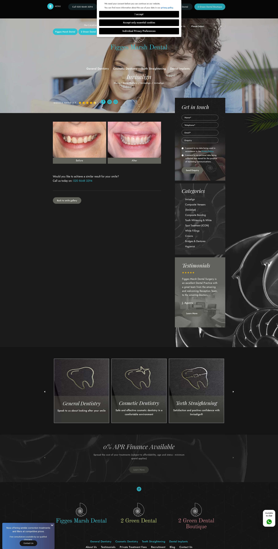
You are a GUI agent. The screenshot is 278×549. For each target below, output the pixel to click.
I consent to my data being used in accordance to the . (198, 150)
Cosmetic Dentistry (125, 69)
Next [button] (233, 458)
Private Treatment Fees (133, 547)
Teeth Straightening (153, 69)
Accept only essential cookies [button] (139, 22)
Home (117, 83)
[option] (200, 290)
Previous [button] (44, 458)
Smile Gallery (130, 83)
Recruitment (158, 547)
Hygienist (190, 246)
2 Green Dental (88, 31)
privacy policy (167, 7)
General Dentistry (97, 69)
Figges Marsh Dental (65, 31)
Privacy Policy (207, 151)
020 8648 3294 (82, 181)
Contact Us (28, 543)
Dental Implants (180, 69)
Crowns (189, 236)
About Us (91, 547)
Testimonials (108, 547)
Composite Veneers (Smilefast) (195, 207)
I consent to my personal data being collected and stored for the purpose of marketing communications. (199, 158)
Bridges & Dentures (195, 241)
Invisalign (145, 83)
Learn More (191, 313)
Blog (172, 547)
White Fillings (192, 231)
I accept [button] (139, 14)
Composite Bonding (195, 215)
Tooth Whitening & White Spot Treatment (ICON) (198, 223)
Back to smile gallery (67, 200)
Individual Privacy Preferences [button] (139, 31)
